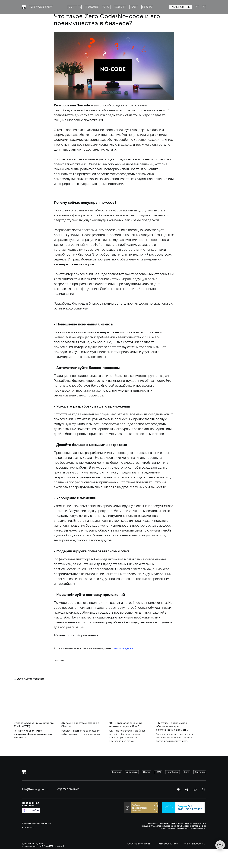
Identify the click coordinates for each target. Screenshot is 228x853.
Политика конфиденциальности (36, 827)
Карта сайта (28, 831)
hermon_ (118, 650)
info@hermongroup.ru (35, 793)
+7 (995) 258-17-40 (68, 793)
